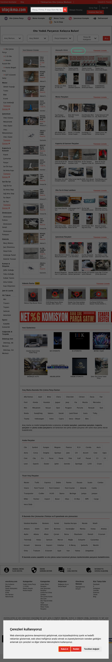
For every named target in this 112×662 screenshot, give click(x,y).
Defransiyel (44, 605)
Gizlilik (7, 590)
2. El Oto (26, 586)
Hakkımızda (9, 596)
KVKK (7, 592)
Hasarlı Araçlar (28, 588)
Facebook (96, 584)
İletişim (78, 589)
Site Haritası (9, 594)
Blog (94, 596)
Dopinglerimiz (80, 587)
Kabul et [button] (64, 649)
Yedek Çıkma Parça (29, 584)
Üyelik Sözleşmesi (11, 588)
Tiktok (95, 594)
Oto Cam (43, 598)
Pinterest (96, 592)
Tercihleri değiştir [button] (91, 649)
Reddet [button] (76, 649)
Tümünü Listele (100, 237)
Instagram (96, 588)
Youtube (96, 590)
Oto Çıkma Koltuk (46, 596)
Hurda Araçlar (27, 590)
